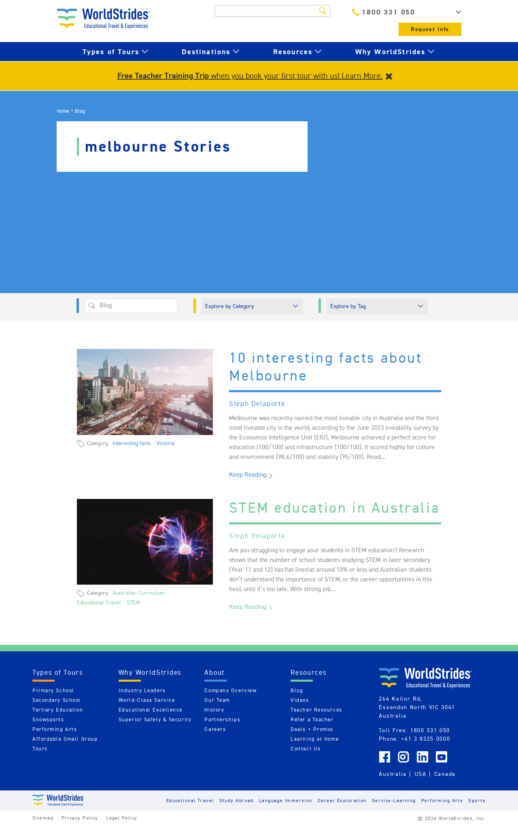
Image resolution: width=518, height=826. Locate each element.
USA (420, 774)
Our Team (217, 700)
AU (449, 12)
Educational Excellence (151, 710)
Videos (300, 700)
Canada (445, 774)
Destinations (206, 51)
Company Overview (230, 690)
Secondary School (56, 700)
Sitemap (42, 817)
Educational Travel (99, 602)
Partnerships (222, 719)
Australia (392, 774)
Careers (215, 729)
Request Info (430, 29)
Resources (292, 51)
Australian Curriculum (139, 592)
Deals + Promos (312, 729)
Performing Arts (54, 729)
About (214, 672)
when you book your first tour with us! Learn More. (250, 75)
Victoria (165, 443)
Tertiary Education (57, 710)
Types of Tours (111, 51)
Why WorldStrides (390, 51)
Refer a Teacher (312, 719)
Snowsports (48, 719)
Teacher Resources (316, 710)
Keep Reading (247, 474)
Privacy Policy (80, 817)
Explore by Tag (348, 306)
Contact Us (306, 749)
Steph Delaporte (257, 403)
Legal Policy (121, 817)
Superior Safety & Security (155, 719)
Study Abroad (236, 800)
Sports (477, 800)
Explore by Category (229, 306)
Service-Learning (394, 800)
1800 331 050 (383, 12)
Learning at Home (315, 739)
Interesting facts (132, 443)
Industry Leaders (142, 690)
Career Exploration (342, 800)
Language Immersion (285, 800)
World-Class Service (147, 700)
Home (63, 111)
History (214, 710)
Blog (297, 690)
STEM (133, 602)
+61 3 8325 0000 (425, 738)
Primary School (53, 690)
